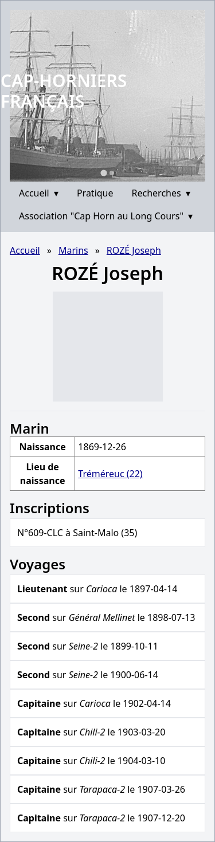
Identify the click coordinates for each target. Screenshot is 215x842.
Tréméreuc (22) (110, 473)
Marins (73, 250)
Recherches (161, 193)
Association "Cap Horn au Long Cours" (106, 216)
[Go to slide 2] (112, 173)
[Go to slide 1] (103, 173)
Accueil (38, 193)
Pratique (95, 193)
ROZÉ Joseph (134, 250)
